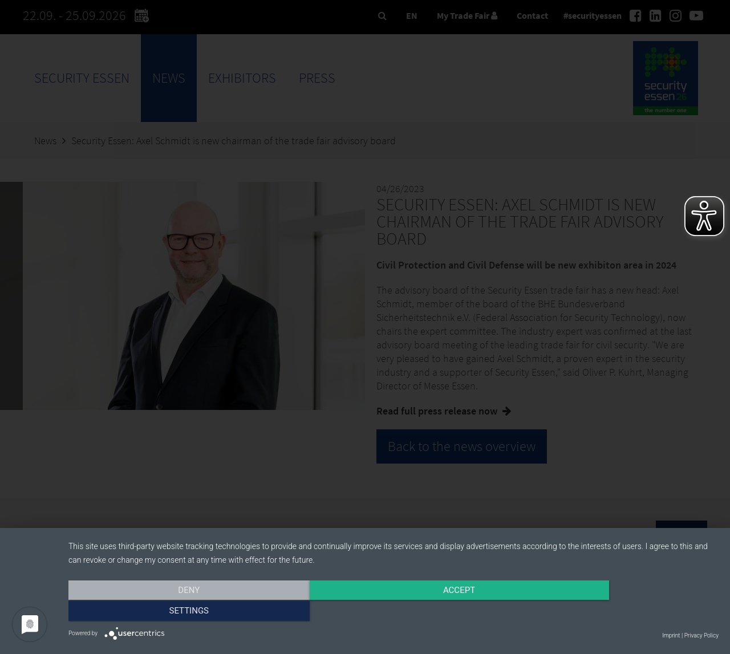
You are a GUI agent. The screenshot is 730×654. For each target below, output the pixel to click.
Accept (393, 612)
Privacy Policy (701, 635)
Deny (166, 612)
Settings (621, 612)
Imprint (671, 635)
